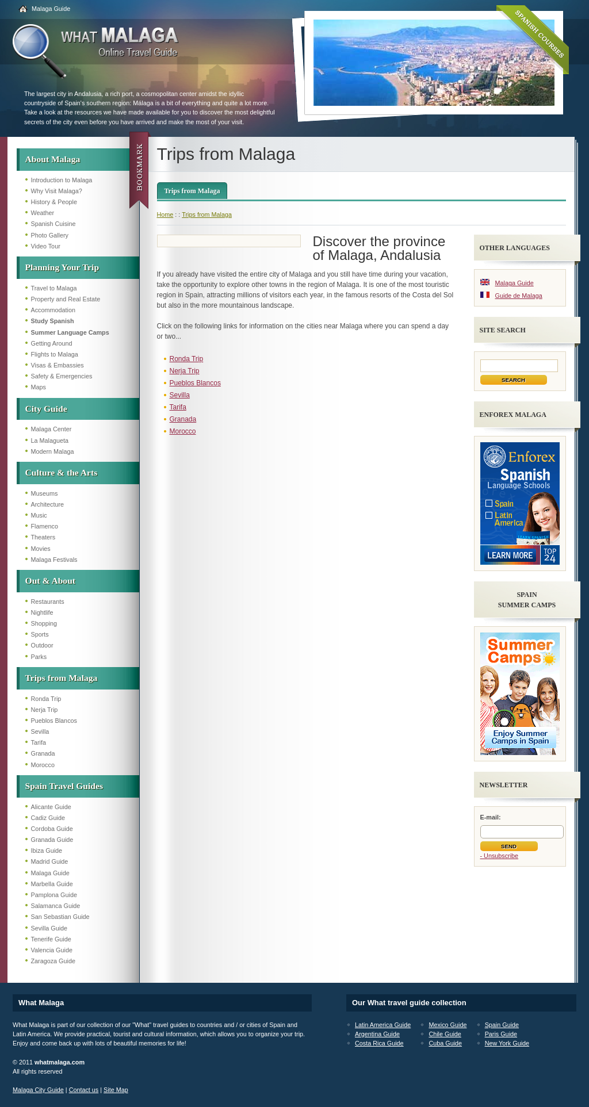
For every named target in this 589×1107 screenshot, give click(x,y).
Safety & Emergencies (62, 376)
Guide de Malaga (518, 295)
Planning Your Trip (62, 267)
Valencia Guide (51, 950)
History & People (54, 201)
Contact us (84, 1089)
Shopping (44, 623)
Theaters (43, 537)
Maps (38, 387)
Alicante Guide (51, 806)
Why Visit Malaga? (56, 190)
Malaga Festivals (54, 559)
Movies (41, 548)
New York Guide (507, 1043)
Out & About (50, 580)
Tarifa (38, 742)
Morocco (43, 764)
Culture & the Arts (61, 472)
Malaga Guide (51, 8)
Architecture (47, 504)
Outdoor (42, 645)
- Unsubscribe (499, 855)
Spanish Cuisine (53, 223)
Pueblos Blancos (54, 720)
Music (39, 515)
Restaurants (47, 601)
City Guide (46, 408)
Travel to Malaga (54, 288)
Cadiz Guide (48, 817)
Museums (44, 493)
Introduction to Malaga (62, 180)
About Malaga (53, 159)
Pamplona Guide (54, 894)
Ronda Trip (46, 698)
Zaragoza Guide (53, 960)
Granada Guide (52, 839)
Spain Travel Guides (64, 786)
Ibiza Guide (47, 850)
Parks (39, 656)
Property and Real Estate (66, 299)
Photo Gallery (49, 235)
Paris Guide (501, 1034)
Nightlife (42, 612)
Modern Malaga (52, 451)
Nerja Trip (44, 709)
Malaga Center (51, 429)
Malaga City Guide (38, 1089)
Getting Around (51, 343)
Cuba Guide (445, 1043)
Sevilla (40, 731)
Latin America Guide (383, 1024)
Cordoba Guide (52, 828)
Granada (43, 753)
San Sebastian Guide (60, 916)
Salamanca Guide (56, 905)
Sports (40, 634)
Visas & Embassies (57, 365)
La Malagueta (49, 440)
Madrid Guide (49, 861)
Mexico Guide (447, 1024)
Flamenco (44, 526)
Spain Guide (502, 1024)
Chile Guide (445, 1034)
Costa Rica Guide (379, 1043)
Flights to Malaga (54, 354)
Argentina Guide (377, 1034)
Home (165, 214)
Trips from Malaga (61, 678)
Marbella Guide (52, 883)
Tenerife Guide (51, 939)
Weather (43, 212)
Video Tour (45, 246)
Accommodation (53, 310)
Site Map (116, 1089)
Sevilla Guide (49, 928)
